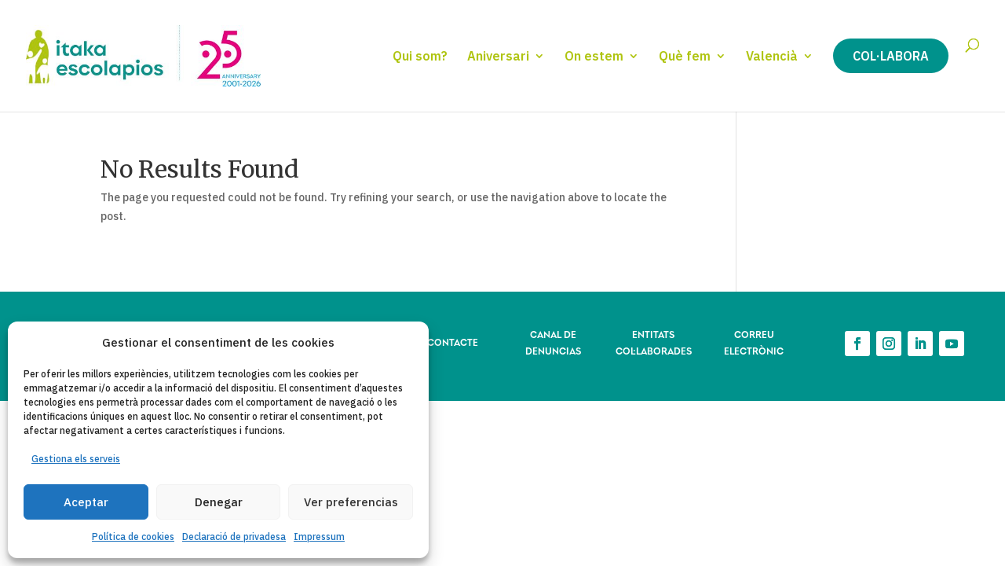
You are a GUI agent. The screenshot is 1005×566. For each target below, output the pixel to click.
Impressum (319, 536)
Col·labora (891, 56)
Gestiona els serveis (75, 459)
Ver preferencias (351, 501)
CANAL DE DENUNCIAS (553, 341)
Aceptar (86, 501)
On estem (594, 57)
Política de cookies (133, 536)
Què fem (685, 57)
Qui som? (420, 57)
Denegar (219, 501)
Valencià (772, 57)
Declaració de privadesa (234, 536)
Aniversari (498, 57)
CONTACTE (452, 341)
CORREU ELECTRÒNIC (754, 341)
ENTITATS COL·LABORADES (654, 341)
